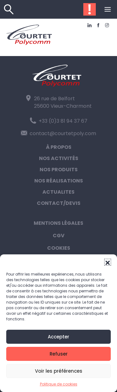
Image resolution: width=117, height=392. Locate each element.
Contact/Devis (58, 203)
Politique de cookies (58, 384)
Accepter (58, 336)
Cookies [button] (58, 248)
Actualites (58, 192)
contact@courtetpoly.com (58, 133)
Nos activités (58, 158)
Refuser (59, 354)
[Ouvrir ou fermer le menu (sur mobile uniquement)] (107, 9)
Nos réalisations (58, 180)
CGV (59, 235)
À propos (58, 147)
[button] (108, 262)
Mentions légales (58, 223)
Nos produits (59, 169)
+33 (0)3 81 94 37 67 (58, 121)
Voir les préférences (58, 371)
